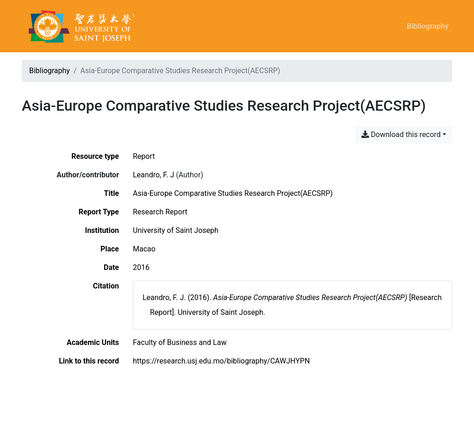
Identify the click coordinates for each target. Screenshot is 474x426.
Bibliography (428, 26)
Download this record (401, 134)
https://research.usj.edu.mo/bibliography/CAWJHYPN (221, 361)
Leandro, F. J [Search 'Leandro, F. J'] (153, 174)
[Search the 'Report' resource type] (144, 156)
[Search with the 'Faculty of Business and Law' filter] (179, 342)
